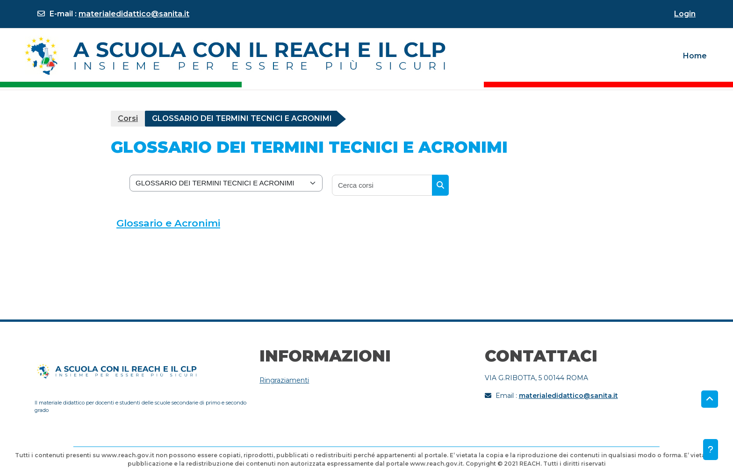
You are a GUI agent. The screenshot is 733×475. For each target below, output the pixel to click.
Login (685, 13)
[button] (709, 399)
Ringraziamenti (284, 380)
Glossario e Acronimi (168, 223)
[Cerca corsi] (382, 185)
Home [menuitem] (695, 55)
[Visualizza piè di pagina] (710, 449)
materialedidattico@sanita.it (134, 13)
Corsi (128, 118)
